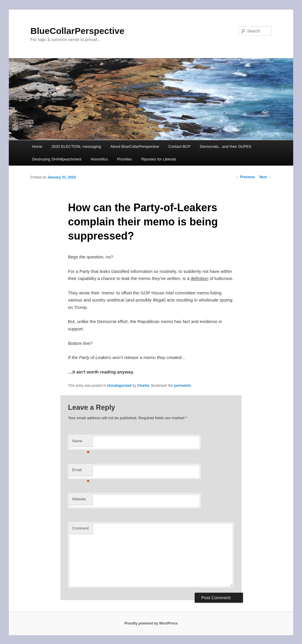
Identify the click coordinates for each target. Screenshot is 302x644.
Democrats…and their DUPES (225, 146)
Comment (80, 528)
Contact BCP (179, 146)
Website (79, 499)
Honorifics (99, 159)
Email (80, 472)
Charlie (143, 386)
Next (265, 177)
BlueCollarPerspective (77, 31)
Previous (245, 177)
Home (37, 146)
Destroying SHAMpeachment (56, 159)
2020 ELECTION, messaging (76, 146)
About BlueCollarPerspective (134, 146)
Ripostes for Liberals (158, 159)
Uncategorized (119, 386)
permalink (182, 386)
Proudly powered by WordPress (151, 623)
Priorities (124, 159)
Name (80, 443)
